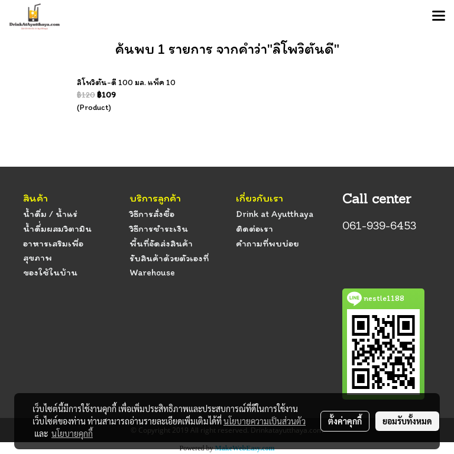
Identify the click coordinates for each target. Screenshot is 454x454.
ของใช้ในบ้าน (50, 272)
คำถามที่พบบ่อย (267, 243)
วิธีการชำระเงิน (158, 228)
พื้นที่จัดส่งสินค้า (161, 243)
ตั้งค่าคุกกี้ (345, 421)
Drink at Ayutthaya (274, 213)
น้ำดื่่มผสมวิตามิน (57, 228)
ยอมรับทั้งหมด (407, 421)
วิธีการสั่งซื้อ (151, 213)
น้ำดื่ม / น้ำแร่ (50, 213)
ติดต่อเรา (254, 228)
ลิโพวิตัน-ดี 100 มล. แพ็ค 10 (126, 82)
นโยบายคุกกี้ (72, 433)
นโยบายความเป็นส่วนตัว (264, 421)
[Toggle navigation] (439, 17)
